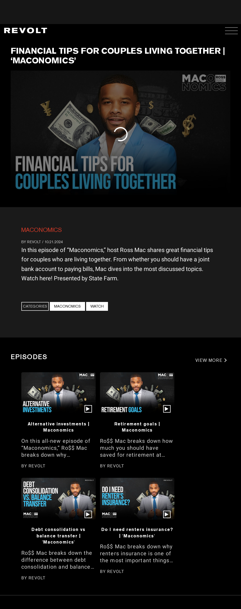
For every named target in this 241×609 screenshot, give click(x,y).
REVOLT (34, 241)
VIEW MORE (208, 360)
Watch (97, 306)
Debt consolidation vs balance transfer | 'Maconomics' (58, 536)
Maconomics (41, 230)
